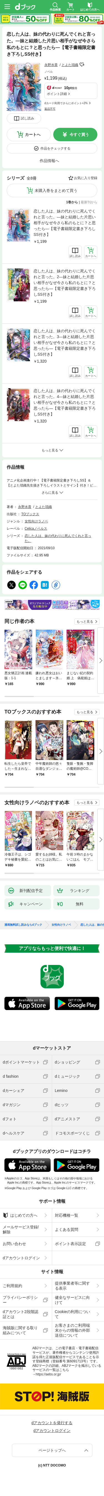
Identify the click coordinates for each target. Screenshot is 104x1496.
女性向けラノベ (36, 521)
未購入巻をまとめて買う (56, 190)
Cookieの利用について (72, 1314)
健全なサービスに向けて (72, 1300)
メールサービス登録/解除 (21, 1229)
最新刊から (89, 202)
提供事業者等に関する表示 (72, 1285)
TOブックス (30, 514)
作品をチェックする (55, 148)
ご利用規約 (12, 1286)
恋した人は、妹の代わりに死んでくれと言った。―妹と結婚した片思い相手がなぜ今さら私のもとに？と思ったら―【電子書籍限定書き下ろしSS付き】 (65, 223)
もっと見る (85, 622)
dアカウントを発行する (52, 1423)
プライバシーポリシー (20, 1300)
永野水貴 (51, 65)
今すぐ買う (79, 134)
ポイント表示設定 (70, 1243)
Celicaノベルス (36, 529)
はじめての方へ (20, 1215)
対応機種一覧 (66, 1215)
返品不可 (49, 108)
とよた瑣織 (70, 65)
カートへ (32, 134)
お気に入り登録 (85, 178)
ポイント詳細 (57, 94)
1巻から (72, 202)
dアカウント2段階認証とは (20, 1314)
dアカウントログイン (21, 1258)
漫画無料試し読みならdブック (23, 924)
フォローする (82, 64)
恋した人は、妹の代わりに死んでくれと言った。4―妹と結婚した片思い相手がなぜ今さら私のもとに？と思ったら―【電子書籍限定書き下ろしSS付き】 (65, 402)
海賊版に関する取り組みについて (20, 1330)
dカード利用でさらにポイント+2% (66, 103)
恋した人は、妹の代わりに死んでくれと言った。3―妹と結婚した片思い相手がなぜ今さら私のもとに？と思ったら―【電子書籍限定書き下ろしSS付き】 (65, 342)
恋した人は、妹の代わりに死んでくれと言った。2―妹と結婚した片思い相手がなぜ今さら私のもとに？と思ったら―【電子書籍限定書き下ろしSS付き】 (65, 283)
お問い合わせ (14, 1243)
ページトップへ (52, 1450)
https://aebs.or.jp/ (48, 1374)
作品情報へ (49, 160)
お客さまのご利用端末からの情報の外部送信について (72, 1330)
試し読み (27, 118)
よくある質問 (66, 1229)
